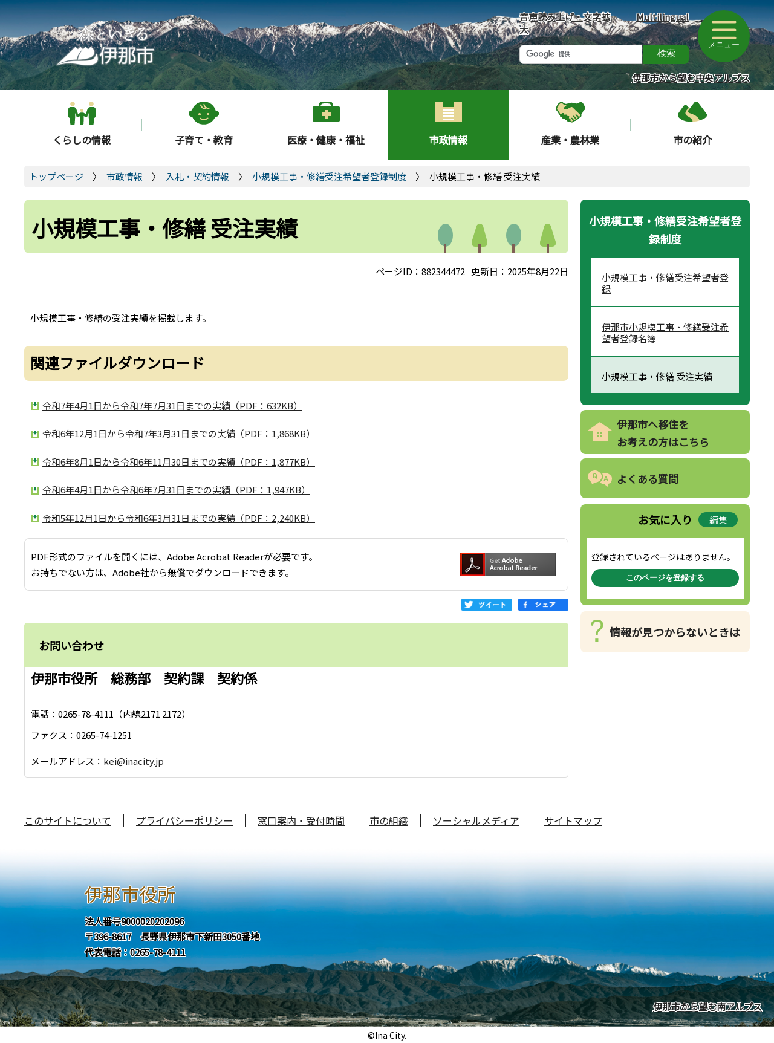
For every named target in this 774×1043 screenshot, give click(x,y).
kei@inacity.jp (133, 761)
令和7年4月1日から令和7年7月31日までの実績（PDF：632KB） (172, 405)
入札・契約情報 (197, 176)
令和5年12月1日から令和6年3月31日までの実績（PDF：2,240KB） (178, 518)
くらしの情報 (82, 139)
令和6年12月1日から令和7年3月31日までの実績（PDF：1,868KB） (178, 433)
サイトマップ (573, 820)
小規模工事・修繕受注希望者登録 (665, 283)
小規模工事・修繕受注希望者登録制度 (329, 176)
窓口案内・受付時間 (301, 820)
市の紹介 (692, 139)
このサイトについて (67, 820)
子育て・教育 (204, 139)
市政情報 (448, 139)
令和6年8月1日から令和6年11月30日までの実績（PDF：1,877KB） (178, 461)
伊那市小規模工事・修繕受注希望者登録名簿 (665, 332)
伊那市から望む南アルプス (707, 1006)
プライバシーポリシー (184, 820)
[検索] (581, 54)
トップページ (56, 176)
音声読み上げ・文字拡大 (564, 23)
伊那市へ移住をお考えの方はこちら (663, 433)
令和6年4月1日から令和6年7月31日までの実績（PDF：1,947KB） (176, 489)
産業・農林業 (570, 139)
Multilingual (662, 16)
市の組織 (388, 820)
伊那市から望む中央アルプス (691, 77)
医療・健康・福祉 (326, 139)
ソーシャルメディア (476, 820)
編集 (718, 519)
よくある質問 (647, 478)
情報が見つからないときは (675, 632)
